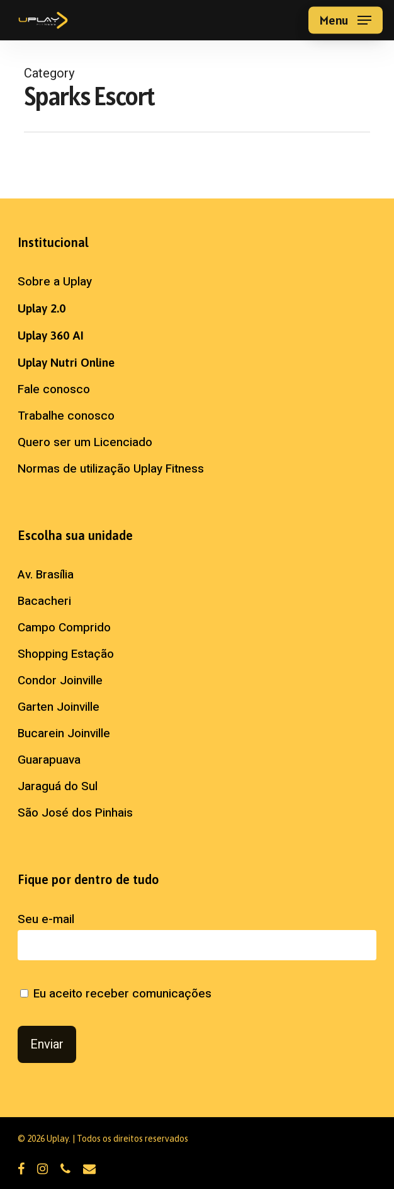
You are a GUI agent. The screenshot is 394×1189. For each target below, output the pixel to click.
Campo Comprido (64, 627)
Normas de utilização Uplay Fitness (111, 469)
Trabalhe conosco (66, 416)
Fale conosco (54, 389)
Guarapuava (49, 760)
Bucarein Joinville (64, 733)
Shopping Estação (66, 654)
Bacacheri (44, 601)
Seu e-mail (197, 935)
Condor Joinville (60, 680)
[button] (345, 20)
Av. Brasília (46, 574)
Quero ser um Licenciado (85, 442)
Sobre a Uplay (55, 281)
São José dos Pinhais (75, 813)
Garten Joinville (58, 707)
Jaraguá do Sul (58, 786)
